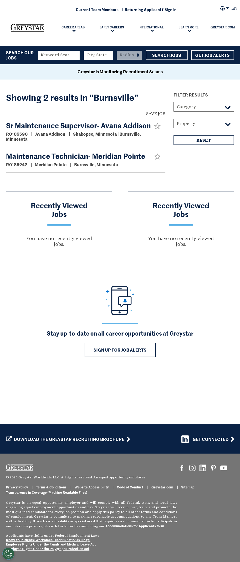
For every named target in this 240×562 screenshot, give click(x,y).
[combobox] (98, 55)
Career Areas (73, 27)
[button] (157, 175)
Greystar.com (222, 27)
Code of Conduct (130, 487)
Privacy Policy (17, 487)
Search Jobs (167, 55)
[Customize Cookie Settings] (8, 554)
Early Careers (111, 27)
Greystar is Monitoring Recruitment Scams (120, 121)
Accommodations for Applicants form (134, 526)
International (151, 27)
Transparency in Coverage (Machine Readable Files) (46, 492)
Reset (204, 190)
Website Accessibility (92, 487)
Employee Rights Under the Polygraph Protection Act (47, 548)
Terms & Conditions (51, 487)
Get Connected (205, 439)
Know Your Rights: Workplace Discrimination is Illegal (48, 539)
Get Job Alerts (212, 55)
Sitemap (187, 487)
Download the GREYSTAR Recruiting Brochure (65, 439)
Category (186, 156)
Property (186, 173)
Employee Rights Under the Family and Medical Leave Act (51, 544)
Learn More (189, 27)
